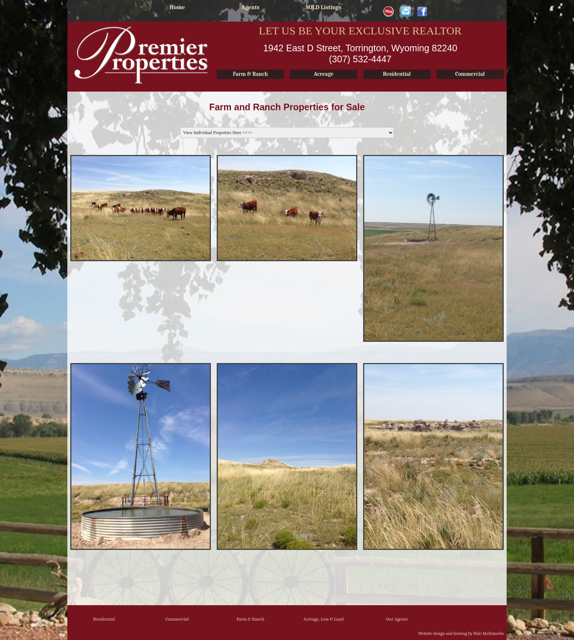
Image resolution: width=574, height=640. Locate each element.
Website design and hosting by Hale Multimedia (461, 633)
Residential (104, 619)
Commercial (177, 619)
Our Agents (397, 619)
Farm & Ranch (250, 619)
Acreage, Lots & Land (323, 619)
